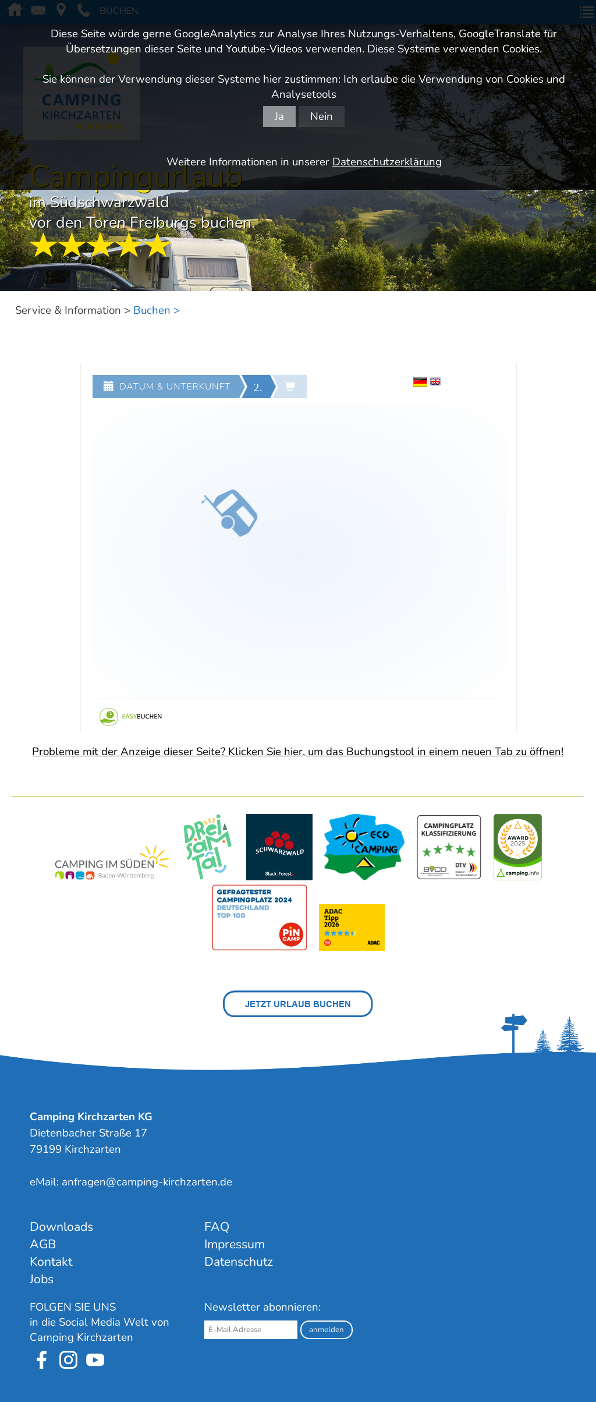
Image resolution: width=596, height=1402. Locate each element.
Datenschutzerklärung (387, 161)
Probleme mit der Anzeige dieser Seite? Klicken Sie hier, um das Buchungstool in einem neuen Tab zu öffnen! (297, 751)
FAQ (216, 1226)
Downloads (61, 1226)
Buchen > (156, 310)
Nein (321, 116)
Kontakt (51, 1261)
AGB (43, 1244)
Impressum (234, 1244)
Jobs (42, 1279)
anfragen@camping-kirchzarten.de (147, 1181)
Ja (279, 116)
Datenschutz (238, 1261)
